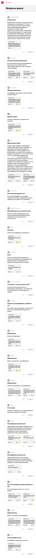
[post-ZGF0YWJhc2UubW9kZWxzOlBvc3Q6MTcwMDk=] (20, 236)
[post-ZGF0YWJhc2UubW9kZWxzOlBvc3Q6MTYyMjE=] (20, 312)
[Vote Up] (27, 52)
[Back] (9, 2)
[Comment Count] (30, 52)
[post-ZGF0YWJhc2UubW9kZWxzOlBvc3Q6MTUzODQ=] (20, 434)
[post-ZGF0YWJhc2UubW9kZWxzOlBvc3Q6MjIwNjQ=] (20, 34)
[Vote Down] (33, 52)
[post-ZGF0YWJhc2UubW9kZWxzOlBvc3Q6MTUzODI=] (20, 464)
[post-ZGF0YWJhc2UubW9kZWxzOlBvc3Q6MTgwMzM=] (20, 97)
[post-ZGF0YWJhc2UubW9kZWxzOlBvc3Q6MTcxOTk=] (20, 215)
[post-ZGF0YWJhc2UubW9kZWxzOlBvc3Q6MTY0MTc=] (20, 264)
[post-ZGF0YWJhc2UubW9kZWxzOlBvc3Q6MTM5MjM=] (20, 162)
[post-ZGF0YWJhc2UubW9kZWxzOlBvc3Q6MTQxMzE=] (20, 544)
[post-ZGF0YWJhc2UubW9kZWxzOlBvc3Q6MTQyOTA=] (20, 519)
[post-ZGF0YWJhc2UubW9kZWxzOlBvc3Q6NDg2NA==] (20, 124)
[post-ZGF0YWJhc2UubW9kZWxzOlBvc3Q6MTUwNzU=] (20, 492)
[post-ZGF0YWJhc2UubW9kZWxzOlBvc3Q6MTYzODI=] (20, 288)
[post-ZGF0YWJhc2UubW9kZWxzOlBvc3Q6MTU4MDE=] (20, 365)
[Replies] (23, 52)
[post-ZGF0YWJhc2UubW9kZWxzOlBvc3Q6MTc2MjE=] (20, 196)
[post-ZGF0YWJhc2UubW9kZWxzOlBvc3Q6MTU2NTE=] (20, 389)
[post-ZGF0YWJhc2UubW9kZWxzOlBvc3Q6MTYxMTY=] (20, 340)
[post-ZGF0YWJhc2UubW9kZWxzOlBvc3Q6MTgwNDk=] (20, 70)
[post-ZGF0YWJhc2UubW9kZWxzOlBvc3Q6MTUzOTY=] (20, 410)
